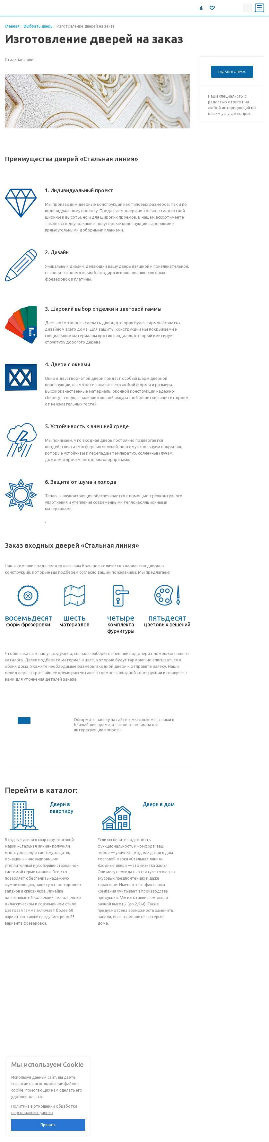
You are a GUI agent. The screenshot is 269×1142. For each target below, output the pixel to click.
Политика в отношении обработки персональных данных (44, 1109)
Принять (48, 1125)
